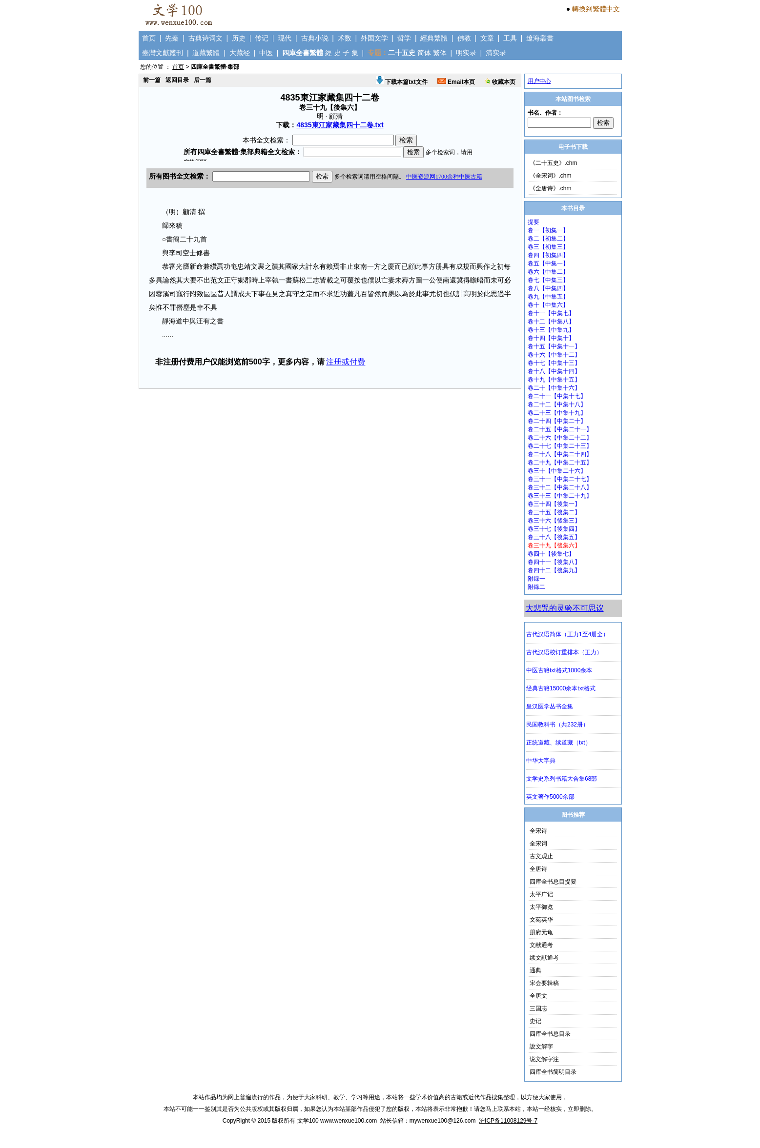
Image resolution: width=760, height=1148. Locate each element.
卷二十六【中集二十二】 (560, 437)
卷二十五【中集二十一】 (560, 429)
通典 (535, 970)
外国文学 (374, 38)
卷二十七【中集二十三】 (560, 446)
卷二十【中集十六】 (554, 387)
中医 (266, 53)
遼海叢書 (540, 38)
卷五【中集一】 (548, 263)
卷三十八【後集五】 (554, 537)
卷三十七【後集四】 (554, 528)
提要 (533, 222)
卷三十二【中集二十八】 (560, 487)
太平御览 (541, 907)
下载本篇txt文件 (402, 82)
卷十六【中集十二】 (554, 354)
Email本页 (456, 82)
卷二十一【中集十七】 (557, 396)
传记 (261, 38)
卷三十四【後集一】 (554, 504)
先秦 (172, 38)
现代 (284, 38)
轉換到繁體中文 (596, 9)
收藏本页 (500, 82)
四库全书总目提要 (553, 881)
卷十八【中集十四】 (554, 371)
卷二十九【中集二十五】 (560, 462)
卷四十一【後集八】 (554, 562)
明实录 (466, 53)
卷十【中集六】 (548, 305)
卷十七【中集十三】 (554, 363)
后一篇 (202, 80)
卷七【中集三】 (548, 280)
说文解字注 (544, 1059)
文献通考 (541, 945)
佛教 (464, 38)
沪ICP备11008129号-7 (508, 1120)
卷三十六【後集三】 (554, 520)
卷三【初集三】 (548, 246)
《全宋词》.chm (551, 175)
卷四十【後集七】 (551, 553)
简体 (424, 53)
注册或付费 (345, 362)
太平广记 (541, 894)
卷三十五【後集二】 (554, 512)
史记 (535, 1021)
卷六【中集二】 (548, 271)
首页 (149, 38)
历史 (239, 38)
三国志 (538, 1008)
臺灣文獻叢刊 (162, 53)
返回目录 (177, 80)
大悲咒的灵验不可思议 (565, 608)
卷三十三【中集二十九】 (560, 495)
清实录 (496, 53)
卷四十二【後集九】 (554, 570)
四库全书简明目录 (553, 1071)
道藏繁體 (206, 53)
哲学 (404, 38)
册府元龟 (541, 932)
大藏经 (239, 53)
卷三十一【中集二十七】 (560, 479)
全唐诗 (538, 869)
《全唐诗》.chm (551, 188)
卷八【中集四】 (548, 288)
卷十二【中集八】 (551, 321)
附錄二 (536, 587)
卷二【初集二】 (548, 238)
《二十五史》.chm (553, 163)
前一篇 (152, 80)
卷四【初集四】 (548, 255)
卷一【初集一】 (548, 230)
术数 (344, 38)
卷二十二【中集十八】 (557, 404)
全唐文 (538, 995)
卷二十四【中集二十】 (557, 421)
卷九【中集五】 (548, 296)
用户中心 (539, 81)
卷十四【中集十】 (551, 338)
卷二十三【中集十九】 (557, 412)
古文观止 (541, 856)
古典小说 (315, 38)
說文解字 (541, 1046)
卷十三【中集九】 (551, 329)
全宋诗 (538, 830)
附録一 (536, 578)
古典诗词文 (205, 38)
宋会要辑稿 (544, 983)
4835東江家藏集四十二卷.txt (339, 125)
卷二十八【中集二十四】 (560, 454)
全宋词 (538, 843)
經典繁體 (434, 38)
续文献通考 (544, 957)
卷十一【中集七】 (551, 313)
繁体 (440, 53)
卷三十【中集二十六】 (557, 470)
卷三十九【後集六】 (554, 545)
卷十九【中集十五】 (554, 379)
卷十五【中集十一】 (554, 346)
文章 (487, 38)
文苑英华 (541, 919)
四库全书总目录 (550, 1033)
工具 (510, 38)
